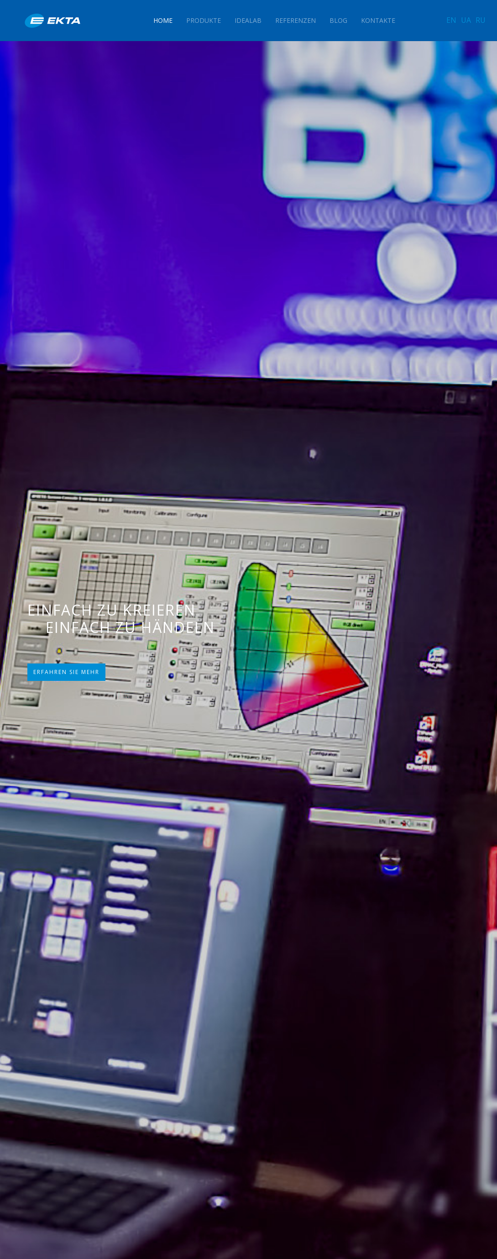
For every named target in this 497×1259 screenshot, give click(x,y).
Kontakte (378, 20)
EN (451, 20)
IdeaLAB (248, 20)
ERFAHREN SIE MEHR (66, 672)
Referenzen (295, 20)
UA (466, 20)
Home (163, 20)
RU (481, 20)
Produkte (203, 20)
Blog (338, 20)
